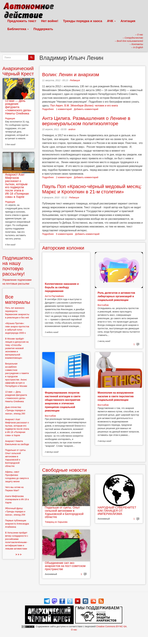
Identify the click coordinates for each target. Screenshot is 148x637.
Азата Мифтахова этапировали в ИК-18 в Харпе (17, 499)
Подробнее (48, 109)
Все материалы (17, 299)
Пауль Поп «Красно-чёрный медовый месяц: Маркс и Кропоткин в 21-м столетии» (92, 189)
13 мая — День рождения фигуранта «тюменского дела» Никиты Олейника (18, 107)
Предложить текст (21, 21)
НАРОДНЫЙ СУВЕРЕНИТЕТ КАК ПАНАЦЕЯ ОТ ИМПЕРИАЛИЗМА (117, 511)
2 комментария (64, 177)
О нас (74, 629)
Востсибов (103, 305)
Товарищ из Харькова (56, 522)
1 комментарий (64, 109)
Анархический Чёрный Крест (18, 71)
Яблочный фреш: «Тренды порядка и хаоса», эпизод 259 (15, 511)
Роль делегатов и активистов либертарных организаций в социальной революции (116, 296)
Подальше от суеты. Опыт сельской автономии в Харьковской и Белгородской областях (64, 512)
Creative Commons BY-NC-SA (111, 626)
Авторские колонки (63, 247)
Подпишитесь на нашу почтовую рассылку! (17, 265)
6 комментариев (64, 234)
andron (71, 129)
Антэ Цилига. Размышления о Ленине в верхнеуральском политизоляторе (86, 121)
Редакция (75, 80)
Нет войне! (49, 21)
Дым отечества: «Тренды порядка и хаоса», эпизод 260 (15, 410)
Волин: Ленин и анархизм (70, 74)
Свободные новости (64, 470)
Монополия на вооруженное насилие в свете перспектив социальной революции (116, 396)
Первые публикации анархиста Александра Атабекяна (17, 523)
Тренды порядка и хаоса (82, 21)
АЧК (111, 21)
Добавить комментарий (86, 109)
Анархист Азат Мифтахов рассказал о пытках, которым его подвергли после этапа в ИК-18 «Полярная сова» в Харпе (17, 185)
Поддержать (43, 29)
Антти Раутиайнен (54, 296)
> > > (18, 554)
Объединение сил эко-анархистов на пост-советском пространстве (65, 566)
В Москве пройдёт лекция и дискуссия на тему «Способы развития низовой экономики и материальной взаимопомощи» (17, 348)
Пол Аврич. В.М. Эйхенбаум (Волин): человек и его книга (84, 105)
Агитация (127, 21)
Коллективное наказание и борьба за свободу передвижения (62, 287)
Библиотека (18, 29)
